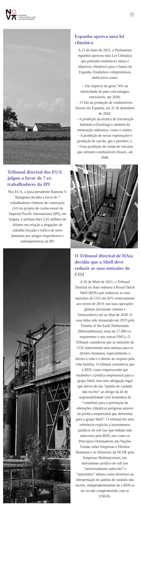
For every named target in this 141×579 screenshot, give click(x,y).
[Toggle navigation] (132, 14)
